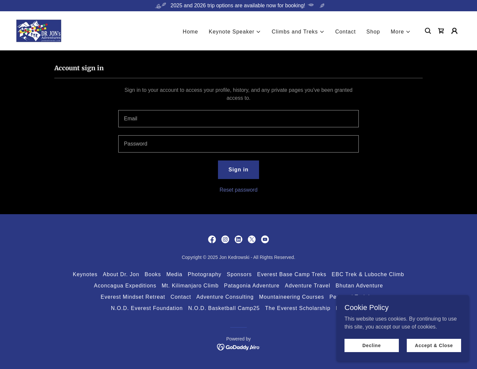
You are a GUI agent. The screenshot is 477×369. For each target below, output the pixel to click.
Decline (371, 345)
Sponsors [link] (239, 274)
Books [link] (153, 274)
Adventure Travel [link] (307, 285)
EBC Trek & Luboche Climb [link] (368, 274)
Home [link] (190, 31)
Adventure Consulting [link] (225, 297)
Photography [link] (205, 274)
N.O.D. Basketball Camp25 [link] (224, 308)
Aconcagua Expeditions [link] (125, 285)
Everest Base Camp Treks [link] (291, 274)
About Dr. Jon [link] (121, 274)
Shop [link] (373, 31)
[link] (39, 30)
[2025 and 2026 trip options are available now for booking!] (238, 5)
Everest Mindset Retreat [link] (133, 297)
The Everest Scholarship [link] (298, 308)
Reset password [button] (239, 190)
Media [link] (174, 274)
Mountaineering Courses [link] (291, 297)
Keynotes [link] (85, 274)
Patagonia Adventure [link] (252, 285)
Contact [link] (345, 31)
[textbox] (238, 118)
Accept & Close (434, 345)
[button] (235, 32)
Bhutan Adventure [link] (359, 285)
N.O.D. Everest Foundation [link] (147, 308)
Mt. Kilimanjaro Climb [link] (190, 285)
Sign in (238, 169)
